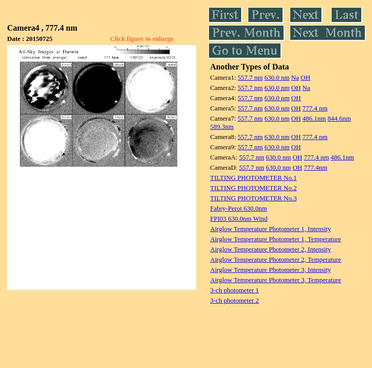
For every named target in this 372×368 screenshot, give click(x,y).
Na (295, 77)
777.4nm (316, 167)
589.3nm (222, 126)
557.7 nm (250, 77)
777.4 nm (315, 108)
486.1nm (314, 118)
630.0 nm (276, 77)
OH (305, 77)
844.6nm (339, 118)
